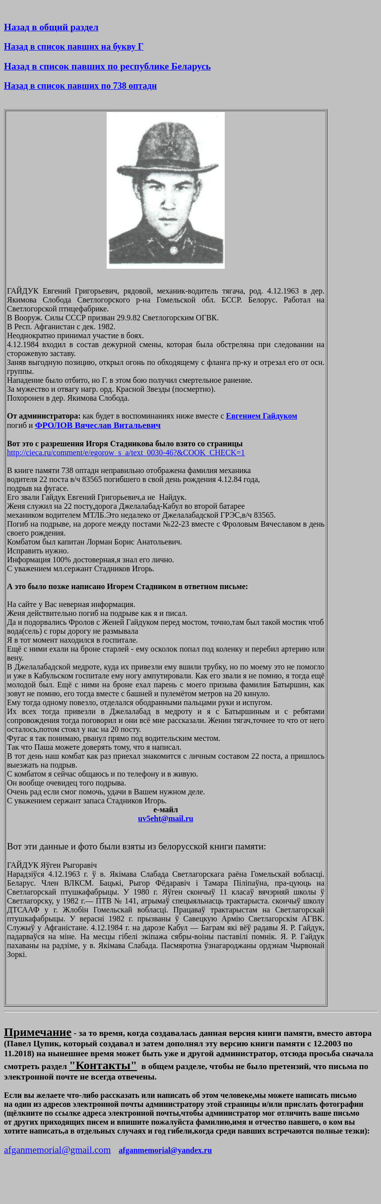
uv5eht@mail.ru (165, 818)
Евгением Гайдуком (262, 416)
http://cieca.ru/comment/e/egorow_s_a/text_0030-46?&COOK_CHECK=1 (126, 452)
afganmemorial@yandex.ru (165, 1150)
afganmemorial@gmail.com (57, 1149)
